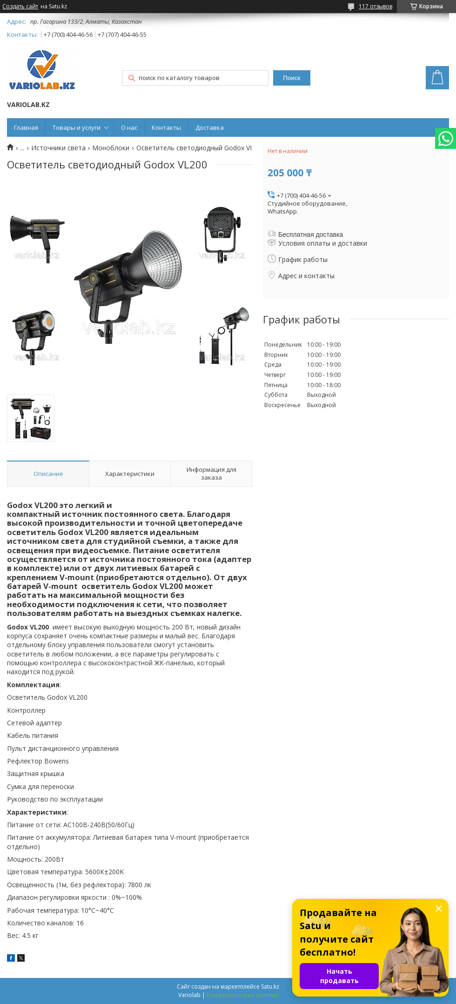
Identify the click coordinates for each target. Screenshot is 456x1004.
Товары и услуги (77, 127)
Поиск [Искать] (291, 77)
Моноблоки (110, 148)
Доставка (209, 127)
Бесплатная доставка (310, 234)
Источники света (58, 148)
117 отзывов (375, 6)
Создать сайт (20, 6)
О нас (129, 127)
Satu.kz (270, 987)
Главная (26, 127)
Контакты (166, 127)
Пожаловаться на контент (242, 995)
